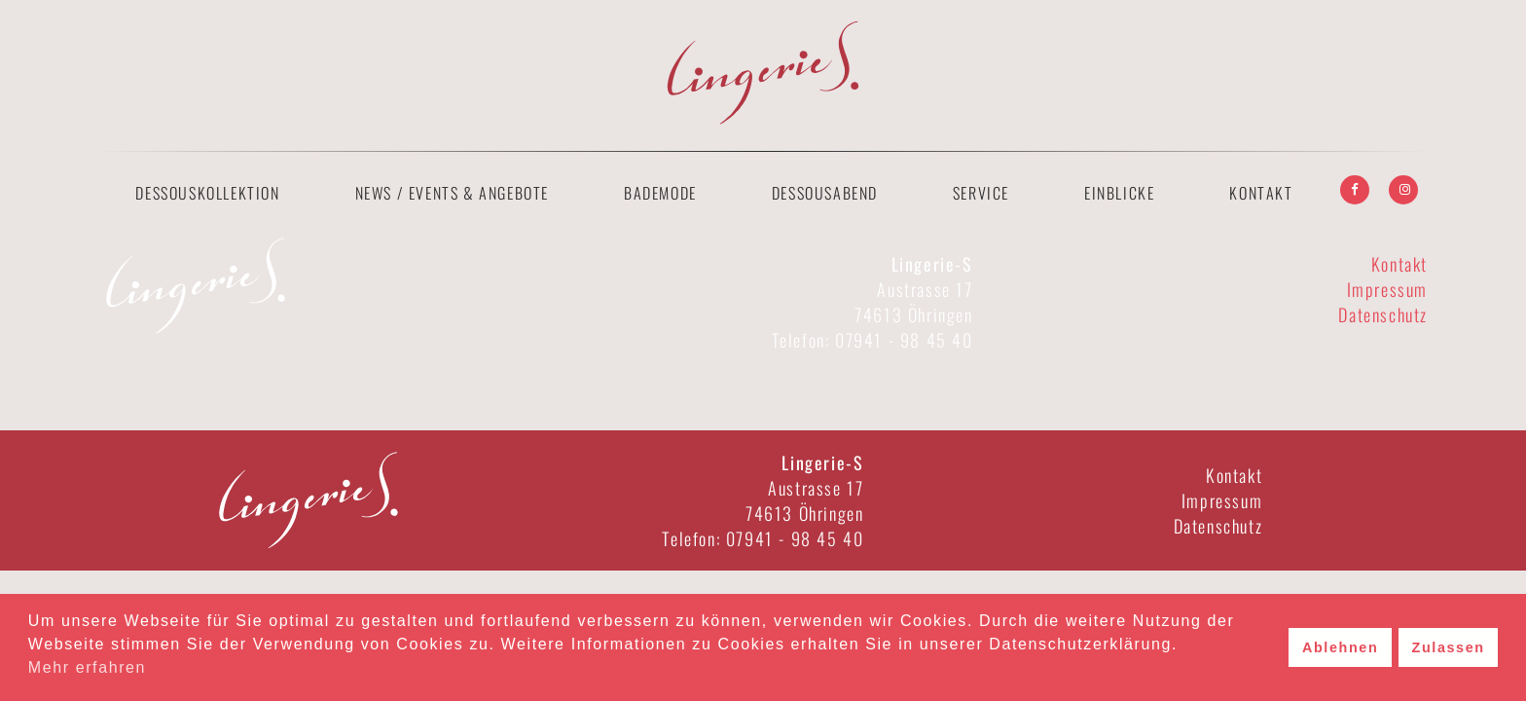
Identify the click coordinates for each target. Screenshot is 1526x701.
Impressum (1387, 289)
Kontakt (1260, 192)
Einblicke (1119, 192)
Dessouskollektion (207, 192)
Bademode (660, 192)
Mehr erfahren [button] (87, 667)
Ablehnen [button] (1340, 647)
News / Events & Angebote (452, 192)
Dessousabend (825, 192)
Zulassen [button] (1448, 647)
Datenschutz (1383, 314)
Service (981, 192)
